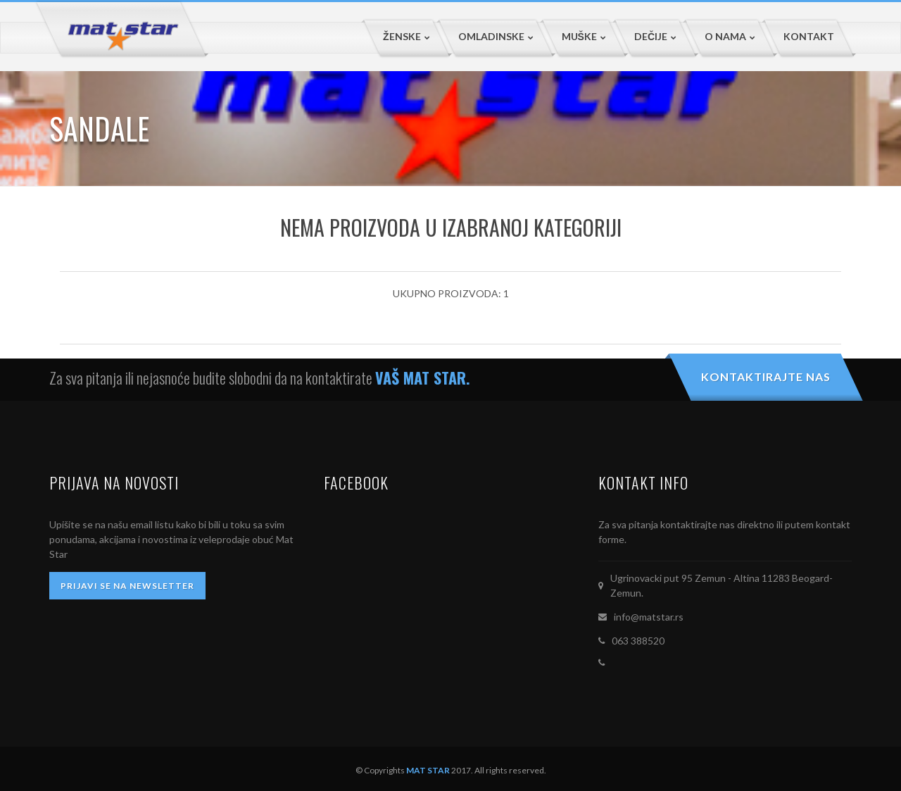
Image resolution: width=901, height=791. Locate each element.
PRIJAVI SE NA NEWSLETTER (127, 585)
